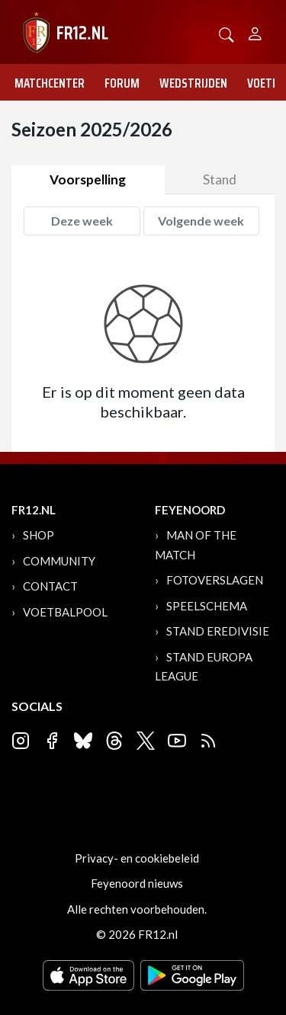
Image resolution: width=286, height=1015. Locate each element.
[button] (226, 33)
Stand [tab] (219, 179)
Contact (50, 586)
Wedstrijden (193, 83)
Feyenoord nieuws (137, 883)
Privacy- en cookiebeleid (137, 858)
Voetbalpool (65, 612)
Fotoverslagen (214, 580)
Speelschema (206, 606)
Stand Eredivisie (217, 631)
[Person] (255, 32)
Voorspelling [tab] (88, 179)
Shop (38, 535)
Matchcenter (49, 83)
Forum (122, 83)
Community (59, 561)
